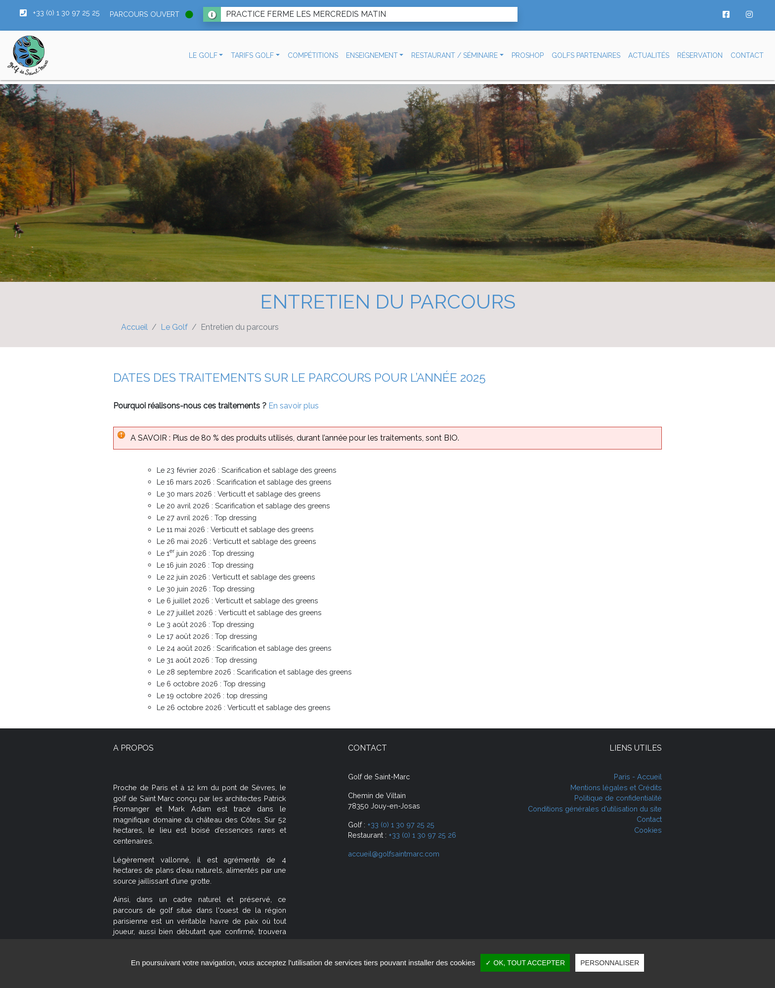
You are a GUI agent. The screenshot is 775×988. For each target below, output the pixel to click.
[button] (206, 55)
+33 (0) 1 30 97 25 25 (400, 824)
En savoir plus (293, 405)
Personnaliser (609, 963)
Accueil (134, 327)
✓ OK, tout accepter (525, 963)
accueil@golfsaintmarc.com (393, 854)
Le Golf (174, 327)
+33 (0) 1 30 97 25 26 (422, 835)
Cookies (648, 830)
